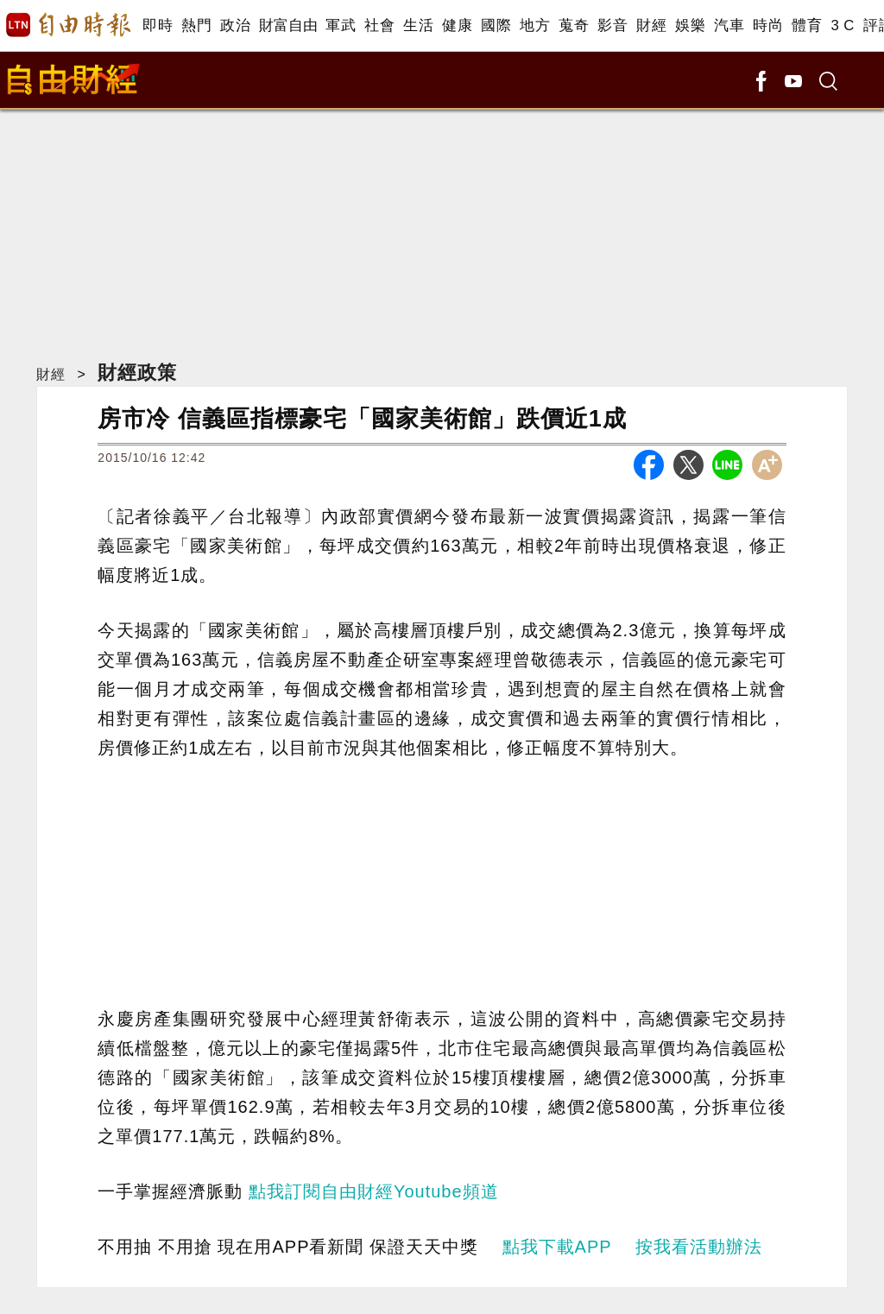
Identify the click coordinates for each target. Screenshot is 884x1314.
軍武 (340, 25)
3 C (842, 25)
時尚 (768, 25)
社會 (379, 25)
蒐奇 (574, 25)
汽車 (729, 25)
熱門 (196, 25)
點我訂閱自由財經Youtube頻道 (374, 1191)
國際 (496, 25)
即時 (157, 25)
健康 (457, 25)
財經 (651, 25)
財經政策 (137, 372)
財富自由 (288, 25)
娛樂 (690, 25)
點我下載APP (557, 1246)
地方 (535, 25)
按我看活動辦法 (698, 1246)
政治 (235, 25)
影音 (612, 25)
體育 (807, 25)
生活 (418, 25)
